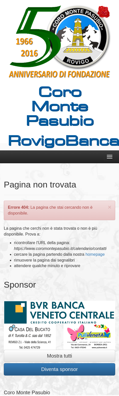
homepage (95, 254)
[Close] (109, 207)
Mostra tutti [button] (59, 356)
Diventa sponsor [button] (59, 369)
